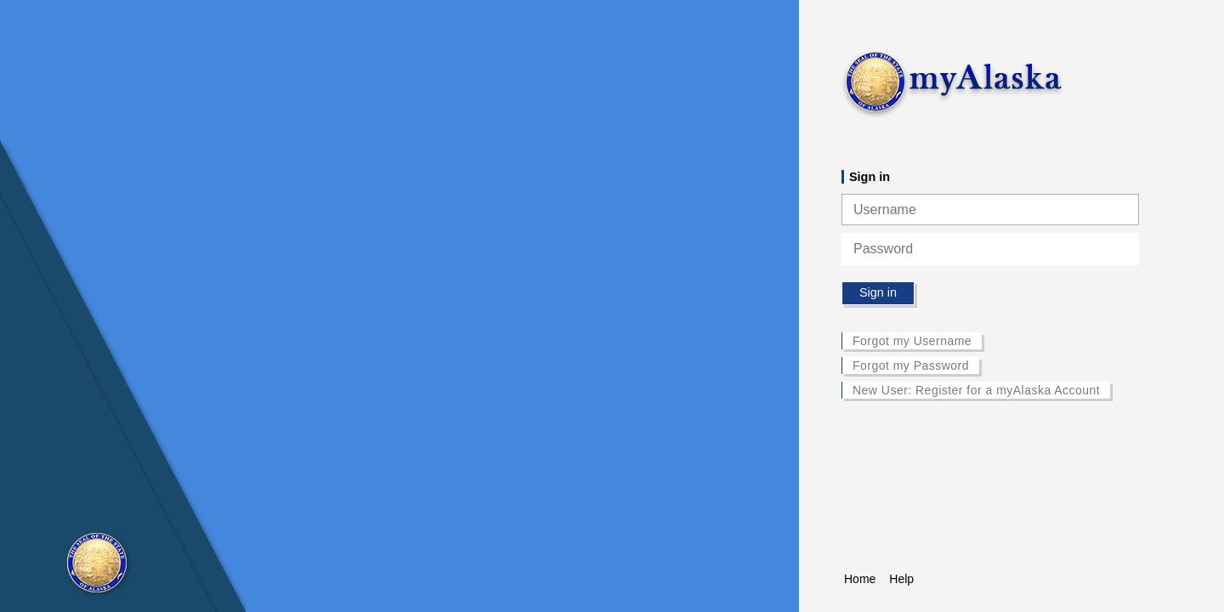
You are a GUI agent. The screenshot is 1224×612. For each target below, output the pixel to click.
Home (860, 579)
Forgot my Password (911, 365)
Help (901, 579)
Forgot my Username (912, 341)
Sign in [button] (878, 292)
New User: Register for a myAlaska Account (976, 390)
